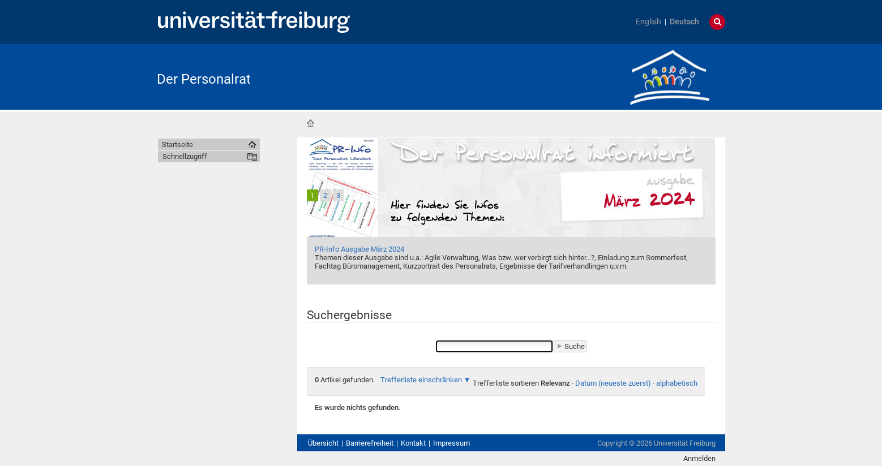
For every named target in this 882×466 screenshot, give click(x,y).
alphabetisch (676, 383)
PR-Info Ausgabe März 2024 (359, 249)
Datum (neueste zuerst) (613, 383)
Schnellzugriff (184, 156)
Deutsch (684, 22)
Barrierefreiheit (369, 443)
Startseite (310, 123)
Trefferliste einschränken (421, 380)
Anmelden (699, 458)
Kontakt (413, 443)
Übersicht (323, 443)
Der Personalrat (204, 79)
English (648, 22)
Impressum (451, 443)
